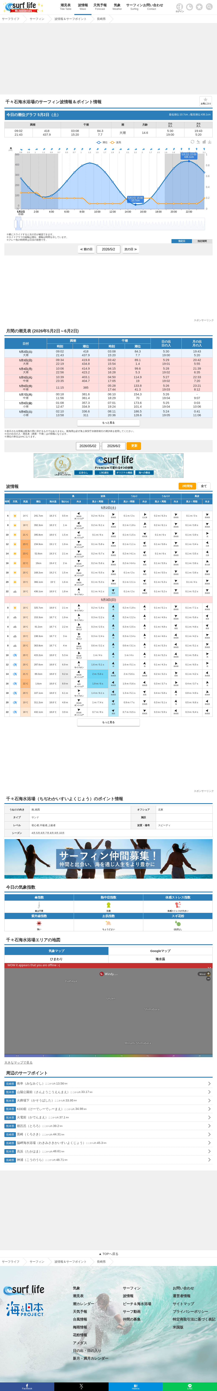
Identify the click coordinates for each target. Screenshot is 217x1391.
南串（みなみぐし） (35, 1083)
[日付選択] (88, 446)
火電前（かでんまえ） (36, 1117)
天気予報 (100, 7)
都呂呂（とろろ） (33, 1126)
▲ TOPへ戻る (108, 1254)
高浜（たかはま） (34, 1151)
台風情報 (80, 1319)
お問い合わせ (151, 7)
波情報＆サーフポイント (71, 1261)
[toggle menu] (210, 5)
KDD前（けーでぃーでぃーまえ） (45, 1109)
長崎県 (101, 1261)
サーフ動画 (132, 1312)
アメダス (80, 1343)
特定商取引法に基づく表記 (194, 1319)
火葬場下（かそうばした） (40, 1100)
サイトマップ (183, 1304)
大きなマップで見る (18, 1062)
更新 (133, 445)
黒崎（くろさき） (34, 1134)
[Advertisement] (109, 60)
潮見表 (65, 7)
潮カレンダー (83, 1304)
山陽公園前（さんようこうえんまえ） (48, 1092)
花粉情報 (80, 1335)
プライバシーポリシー (190, 1312)
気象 (117, 7)
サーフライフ (10, 1261)
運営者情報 (181, 1296)
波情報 (82, 7)
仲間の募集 (132, 1319)
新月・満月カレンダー (90, 1358)
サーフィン (134, 7)
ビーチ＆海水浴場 (137, 1304)
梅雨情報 (80, 1327)
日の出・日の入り (87, 1351)
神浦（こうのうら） (35, 1160)
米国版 (178, 1327)
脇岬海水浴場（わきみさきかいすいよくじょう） (55, 1143)
